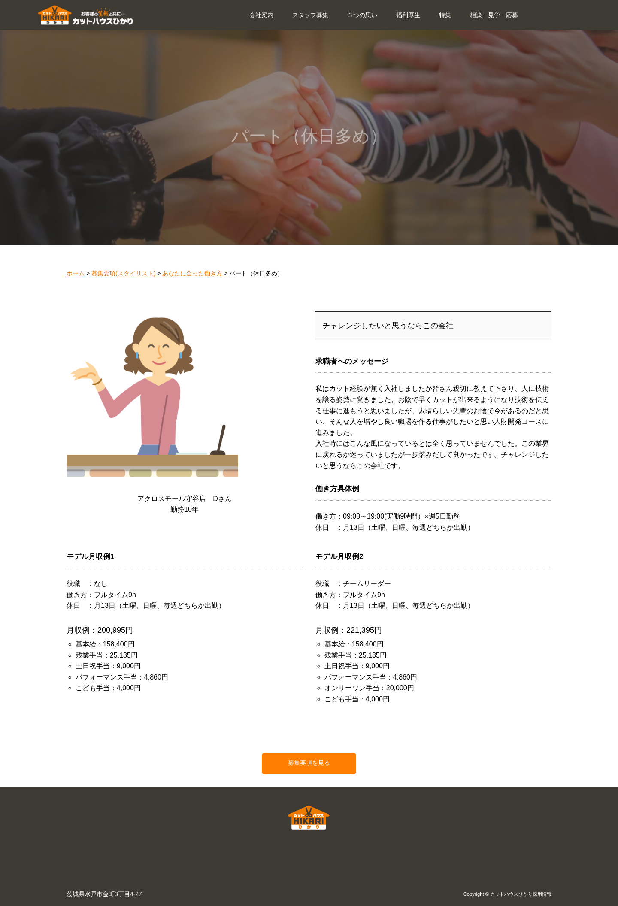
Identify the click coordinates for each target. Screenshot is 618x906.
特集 (445, 15)
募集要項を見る (309, 762)
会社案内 (261, 15)
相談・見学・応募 (494, 15)
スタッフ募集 (310, 15)
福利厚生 (408, 15)
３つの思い (362, 15)
